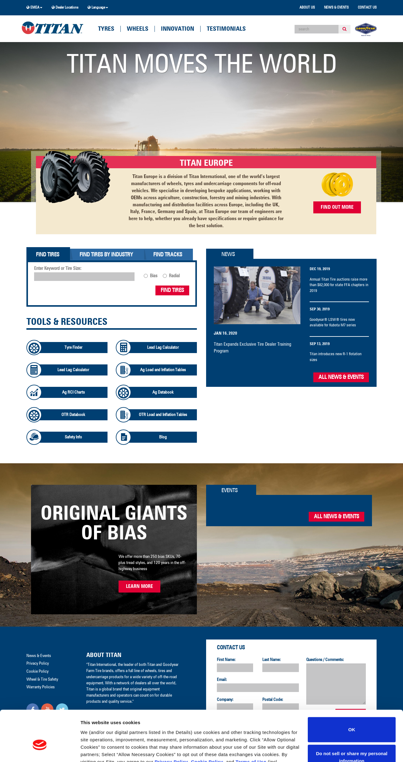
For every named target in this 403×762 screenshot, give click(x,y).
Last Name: (271, 660)
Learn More (139, 586)
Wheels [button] (137, 29)
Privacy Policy (171, 725)
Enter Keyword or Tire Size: (57, 268)
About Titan (103, 655)
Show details (94, 749)
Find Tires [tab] (47, 255)
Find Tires (172, 290)
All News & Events (341, 377)
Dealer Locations (65, 8)
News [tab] (228, 254)
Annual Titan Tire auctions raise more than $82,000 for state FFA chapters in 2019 (339, 285)
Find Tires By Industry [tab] (106, 255)
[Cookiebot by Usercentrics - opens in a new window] (40, 750)
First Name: (226, 660)
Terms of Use (251, 725)
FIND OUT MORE (337, 207)
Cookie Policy (207, 725)
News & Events (336, 8)
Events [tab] (229, 490)
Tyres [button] (106, 29)
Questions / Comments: (325, 660)
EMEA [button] (34, 8)
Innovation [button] (177, 29)
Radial (174, 276)
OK (351, 693)
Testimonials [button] (226, 29)
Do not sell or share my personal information (352, 721)
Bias (153, 276)
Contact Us (367, 8)
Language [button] (98, 8)
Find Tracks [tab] (167, 255)
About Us (307, 8)
